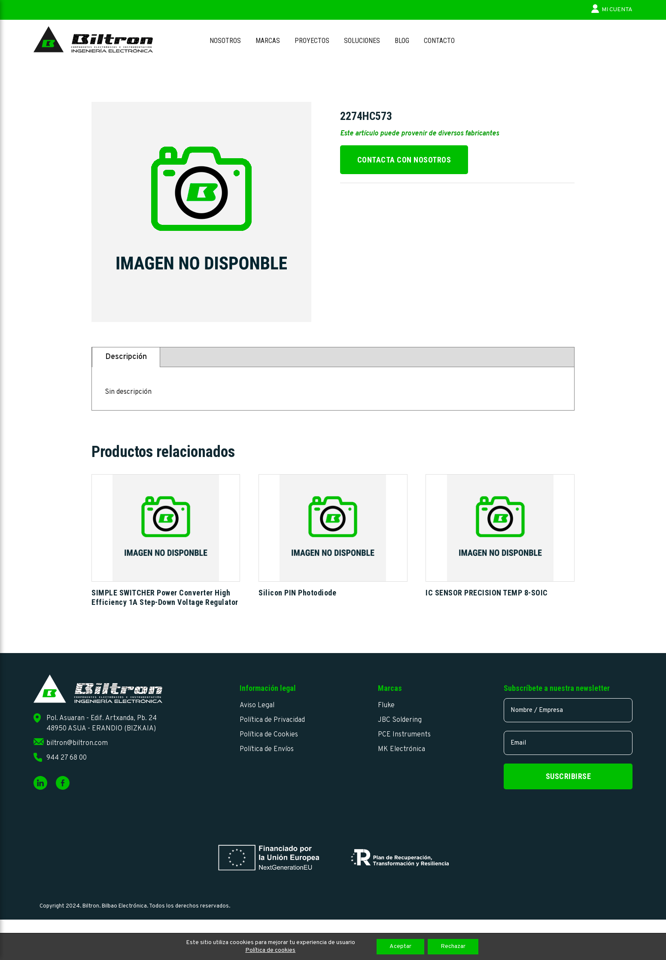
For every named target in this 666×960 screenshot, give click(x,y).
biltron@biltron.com (77, 743)
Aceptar (400, 946)
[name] (568, 710)
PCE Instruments (404, 734)
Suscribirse (568, 776)
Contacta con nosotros (404, 159)
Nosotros (225, 41)
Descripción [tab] (126, 357)
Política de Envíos (267, 749)
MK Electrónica (401, 749)
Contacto (439, 41)
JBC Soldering (400, 720)
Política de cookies (270, 950)
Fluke (386, 705)
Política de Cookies (269, 734)
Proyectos (312, 41)
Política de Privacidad (272, 720)
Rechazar (453, 946)
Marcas (267, 41)
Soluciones (362, 41)
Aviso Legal (257, 705)
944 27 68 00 (66, 758)
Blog (402, 41)
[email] (568, 743)
